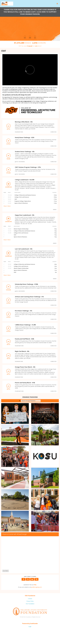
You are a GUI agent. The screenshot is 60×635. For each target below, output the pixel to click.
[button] (36, 579)
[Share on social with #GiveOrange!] (30, 553)
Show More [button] (7, 206)
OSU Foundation (30, 603)
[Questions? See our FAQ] (35, 585)
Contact (30, 598)
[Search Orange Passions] (31, 401)
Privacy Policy (30, 601)
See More (5, 571)
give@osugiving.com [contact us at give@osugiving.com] (36, 587)
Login (29, 626)
